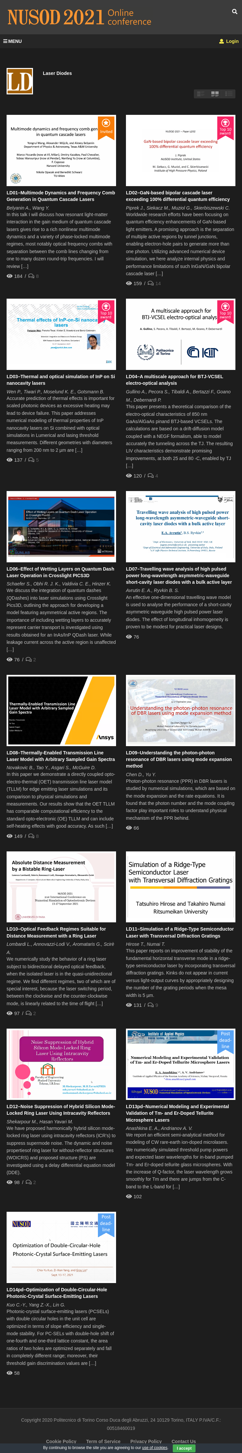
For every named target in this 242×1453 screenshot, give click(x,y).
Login (229, 41)
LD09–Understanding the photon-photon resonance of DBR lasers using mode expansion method (179, 759)
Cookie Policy (61, 1441)
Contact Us (183, 1441)
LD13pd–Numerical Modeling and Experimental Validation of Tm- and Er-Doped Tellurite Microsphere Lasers (177, 1113)
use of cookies (154, 1447)
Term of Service (103, 1441)
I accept (184, 1448)
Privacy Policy (146, 1441)
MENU (12, 41)
